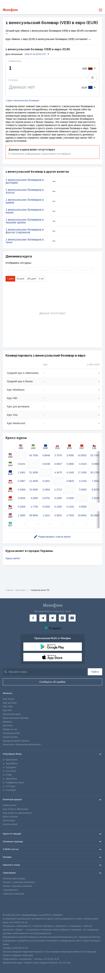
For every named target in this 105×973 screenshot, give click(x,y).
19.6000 (82, 515)
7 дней (10, 279)
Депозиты (8, 725)
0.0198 (46, 464)
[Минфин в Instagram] (62, 618)
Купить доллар (10, 816)
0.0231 (21, 464)
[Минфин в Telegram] (42, 618)
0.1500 (58, 506)
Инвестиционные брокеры (16, 718)
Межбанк (7, 722)
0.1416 (70, 506)
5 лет (41, 279)
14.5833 (82, 455)
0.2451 (46, 481)
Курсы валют (13, 558)
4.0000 (34, 498)
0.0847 (58, 464)
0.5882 (95, 464)
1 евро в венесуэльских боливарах (22, 100)
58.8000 (33, 515)
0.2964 (46, 489)
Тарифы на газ (10, 729)
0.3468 (21, 489)
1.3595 (21, 515)
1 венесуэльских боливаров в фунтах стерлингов (25, 231)
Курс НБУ (7, 710)
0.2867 (21, 481)
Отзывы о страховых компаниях (19, 882)
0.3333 (83, 464)
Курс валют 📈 (22, 590)
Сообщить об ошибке (52, 681)
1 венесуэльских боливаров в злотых (25, 191)
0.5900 (83, 506)
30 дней (20, 279)
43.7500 (33, 455)
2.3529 (95, 498)
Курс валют (8, 699)
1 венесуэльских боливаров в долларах (25, 181)
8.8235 (95, 489)
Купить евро (9, 820)
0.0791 (46, 498)
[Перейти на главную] (10, 10)
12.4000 (33, 481)
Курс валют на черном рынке (17, 813)
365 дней (31, 279)
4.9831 (58, 515)
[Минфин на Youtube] (72, 618)
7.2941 (95, 481)
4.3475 (58, 472)
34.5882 (94, 515)
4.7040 (70, 515)
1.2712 (58, 489)
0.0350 (46, 506)
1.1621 (46, 515)
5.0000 (83, 489)
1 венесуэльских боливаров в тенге (25, 241)
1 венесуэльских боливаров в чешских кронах (25, 221)
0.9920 (70, 481)
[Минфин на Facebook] (33, 618)
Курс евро (8, 706)
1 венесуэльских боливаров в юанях (25, 211)
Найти (95, 671)
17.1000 (82, 472)
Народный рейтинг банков (16, 741)
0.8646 (46, 455)
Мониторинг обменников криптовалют (22, 744)
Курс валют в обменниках (16, 809)
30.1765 (94, 472)
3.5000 (70, 455)
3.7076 (58, 455)
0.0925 (21, 498)
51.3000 (33, 472)
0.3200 (70, 498)
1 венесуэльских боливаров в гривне (25, 201)
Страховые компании (13, 894)
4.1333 (83, 481)
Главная (9, 590)
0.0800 (70, 464)
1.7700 (34, 506)
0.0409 (21, 506)
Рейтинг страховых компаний (17, 886)
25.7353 (94, 455)
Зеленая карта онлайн (14, 878)
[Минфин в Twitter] (52, 618)
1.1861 (21, 472)
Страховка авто (10, 890)
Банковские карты (12, 714)
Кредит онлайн (10, 737)
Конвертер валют (11, 733)
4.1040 (70, 472)
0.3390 (58, 498)
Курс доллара (10, 703)
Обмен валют (9, 805)
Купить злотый (10, 824)
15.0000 (33, 489)
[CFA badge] (10, 906)
